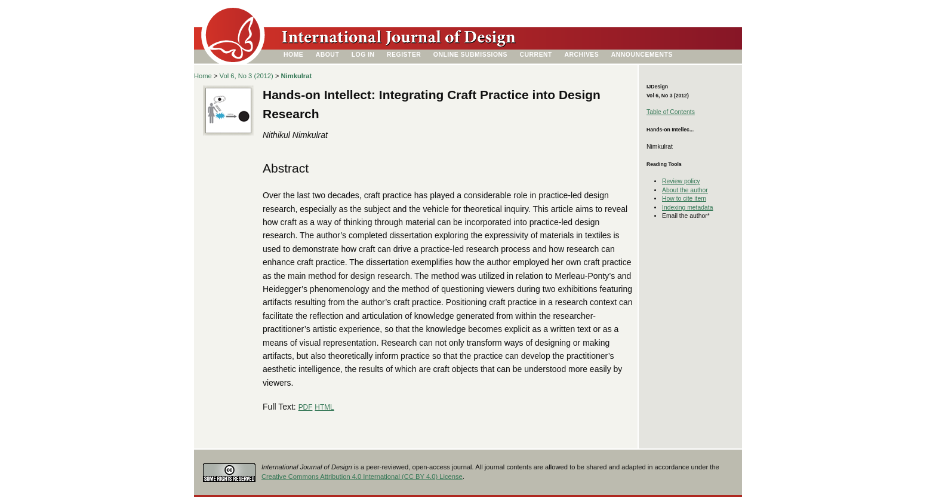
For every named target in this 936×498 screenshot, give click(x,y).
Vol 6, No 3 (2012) (246, 75)
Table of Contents (670, 112)
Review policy (681, 181)
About (328, 54)
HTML (324, 407)
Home (293, 54)
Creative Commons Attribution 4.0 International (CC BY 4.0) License (362, 476)
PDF (305, 407)
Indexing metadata (687, 207)
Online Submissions (470, 54)
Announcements (642, 54)
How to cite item (684, 198)
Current (536, 54)
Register (404, 54)
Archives (581, 54)
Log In (363, 54)
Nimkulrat (296, 75)
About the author (685, 190)
